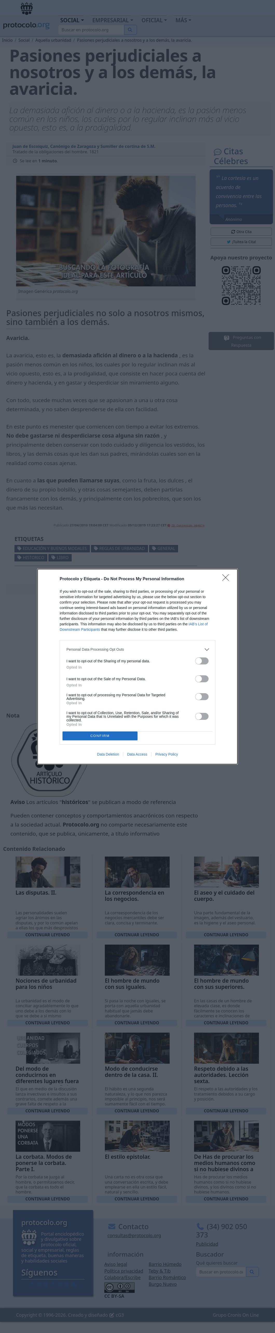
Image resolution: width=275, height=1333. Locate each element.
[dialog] (137, 666)
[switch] (202, 660)
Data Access (137, 754)
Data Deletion (108, 754)
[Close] (227, 579)
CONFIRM (100, 736)
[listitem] (137, 649)
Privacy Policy (166, 754)
